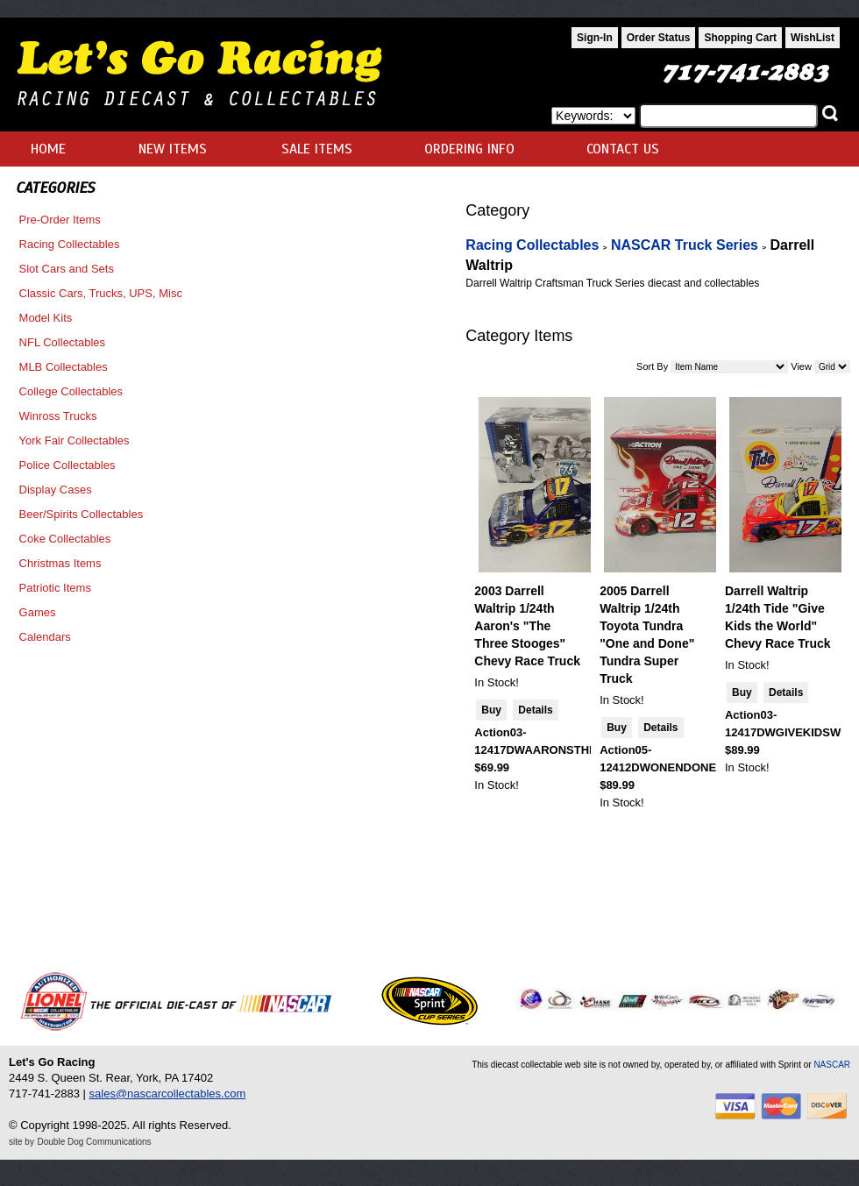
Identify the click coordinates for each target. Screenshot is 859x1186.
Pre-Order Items (60, 219)
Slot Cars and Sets (66, 268)
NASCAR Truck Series (684, 245)
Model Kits (46, 317)
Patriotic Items (55, 587)
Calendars (45, 636)
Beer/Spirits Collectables (81, 514)
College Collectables (71, 391)
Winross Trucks (58, 416)
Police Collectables (67, 465)
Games (37, 612)
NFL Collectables (62, 342)
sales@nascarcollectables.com (167, 1093)
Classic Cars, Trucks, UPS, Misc (100, 293)
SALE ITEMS (316, 149)
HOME (48, 149)
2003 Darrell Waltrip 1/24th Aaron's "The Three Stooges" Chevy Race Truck (527, 626)
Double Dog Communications (95, 1142)
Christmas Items (60, 563)
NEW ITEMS (172, 149)
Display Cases (55, 489)
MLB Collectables (63, 366)
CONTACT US (622, 149)
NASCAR (831, 1064)
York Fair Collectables (74, 440)
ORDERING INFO (469, 149)
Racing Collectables (69, 244)
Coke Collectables (65, 538)
